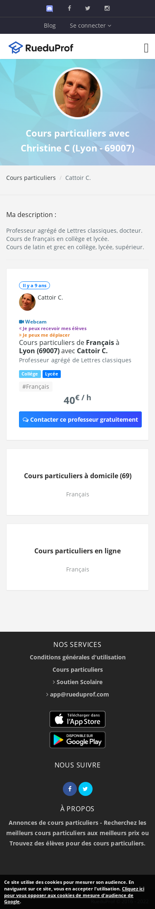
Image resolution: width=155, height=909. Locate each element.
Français (77, 494)
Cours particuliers (31, 178)
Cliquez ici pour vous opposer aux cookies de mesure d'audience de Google (74, 894)
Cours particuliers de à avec (69, 346)
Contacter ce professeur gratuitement (80, 419)
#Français (35, 386)
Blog (50, 25)
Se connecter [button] (90, 25)
